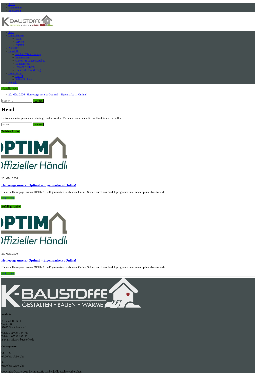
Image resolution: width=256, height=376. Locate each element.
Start (11, 32)
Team (18, 38)
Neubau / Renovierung (28, 54)
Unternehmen (16, 35)
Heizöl (19, 76)
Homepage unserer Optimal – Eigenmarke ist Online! (38, 185)
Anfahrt (19, 44)
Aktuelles (13, 47)
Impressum (14, 10)
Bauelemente (22, 63)
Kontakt (13, 82)
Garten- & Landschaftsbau (30, 60)
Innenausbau (22, 57)
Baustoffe (13, 51)
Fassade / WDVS (25, 66)
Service (19, 41)
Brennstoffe (15, 73)
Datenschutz (15, 7)
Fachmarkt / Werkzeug (28, 70)
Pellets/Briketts (24, 79)
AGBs (11, 4)
